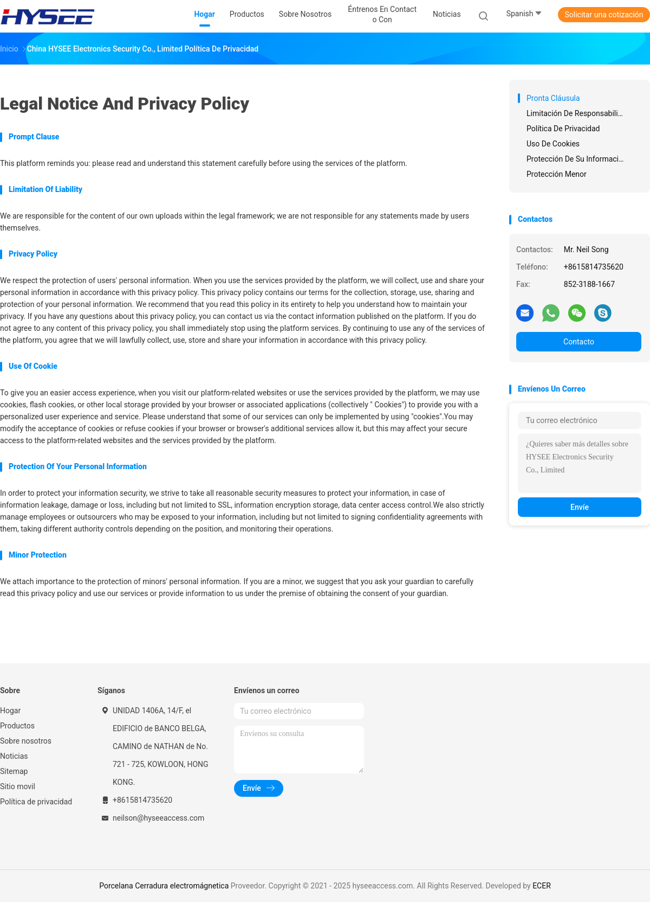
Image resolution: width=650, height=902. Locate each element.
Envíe (579, 507)
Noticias (14, 756)
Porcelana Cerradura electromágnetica (164, 885)
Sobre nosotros (25, 741)
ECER (541, 885)
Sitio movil (17, 786)
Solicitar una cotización (603, 14)
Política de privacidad (36, 801)
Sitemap (14, 771)
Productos (17, 725)
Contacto (578, 341)
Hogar (10, 710)
